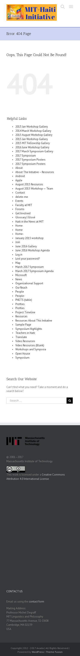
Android (20, 176)
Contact (20, 192)
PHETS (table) (23, 300)
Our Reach (21, 287)
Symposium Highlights (28, 329)
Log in (18, 254)
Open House (22, 353)
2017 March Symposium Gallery (34, 151)
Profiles (20, 304)
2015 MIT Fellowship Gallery (32, 143)
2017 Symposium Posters (30, 159)
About (19, 168)
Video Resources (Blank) (29, 345)
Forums (19, 209)
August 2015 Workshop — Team (34, 188)
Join (17, 242)
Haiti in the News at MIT (29, 221)
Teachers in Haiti (25, 333)
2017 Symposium (25, 155)
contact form (36, 601)
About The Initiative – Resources (34, 172)
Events (19, 201)
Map (17, 263)
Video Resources (25, 341)
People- (20, 296)
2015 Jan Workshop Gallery (31, 139)
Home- (19, 234)
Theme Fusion (54, 651)
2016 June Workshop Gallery (32, 147)
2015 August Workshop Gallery (33, 135)
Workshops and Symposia (30, 349)
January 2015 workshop (29, 238)
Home (19, 225)
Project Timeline (25, 312)
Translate (21, 337)
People (19, 291)
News (18, 279)
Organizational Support (29, 283)
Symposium (22, 357)
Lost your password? (27, 258)
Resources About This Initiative (33, 320)
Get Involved (23, 213)
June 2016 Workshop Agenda (32, 250)
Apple (18, 180)
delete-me (21, 197)
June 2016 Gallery (26, 246)
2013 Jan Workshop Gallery (31, 126)
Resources (21, 316)
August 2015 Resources (29, 184)
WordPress (38, 651)
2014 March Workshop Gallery (33, 131)
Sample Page (23, 324)
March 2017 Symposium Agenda (34, 271)
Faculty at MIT (23, 205)
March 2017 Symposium (29, 267)
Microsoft (21, 275)
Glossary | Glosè (25, 217)
